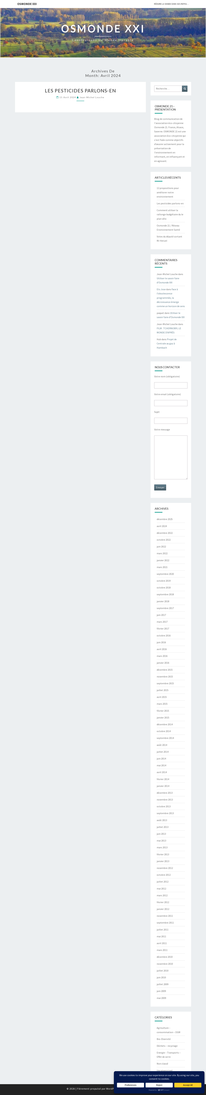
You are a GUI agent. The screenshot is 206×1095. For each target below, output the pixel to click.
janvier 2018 (163, 601)
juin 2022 (161, 546)
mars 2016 (162, 655)
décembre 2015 (165, 669)
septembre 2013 (165, 813)
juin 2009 (161, 991)
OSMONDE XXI (27, 4)
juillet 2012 (162, 881)
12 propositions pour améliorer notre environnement (168, 192)
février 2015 (163, 710)
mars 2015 (162, 703)
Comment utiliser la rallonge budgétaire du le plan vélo (170, 214)
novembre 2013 (165, 799)
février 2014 (163, 779)
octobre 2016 (164, 635)
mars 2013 (162, 847)
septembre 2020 (165, 573)
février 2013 (163, 854)
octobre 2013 (164, 806)
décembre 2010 (165, 956)
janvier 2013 (163, 861)
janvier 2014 (163, 785)
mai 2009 (161, 998)
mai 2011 (161, 936)
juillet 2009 (162, 984)
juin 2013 (161, 833)
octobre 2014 (164, 731)
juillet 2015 (162, 690)
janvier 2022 (163, 560)
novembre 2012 (165, 867)
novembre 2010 (165, 963)
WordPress (112, 1088)
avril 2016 (162, 649)
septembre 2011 (165, 922)
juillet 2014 (162, 751)
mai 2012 (161, 888)
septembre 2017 (165, 608)
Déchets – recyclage (167, 1045)
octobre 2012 (164, 874)
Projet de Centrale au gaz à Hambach (167, 343)
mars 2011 (162, 950)
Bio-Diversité (164, 1039)
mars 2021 (162, 567)
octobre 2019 (164, 580)
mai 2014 (161, 765)
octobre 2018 (164, 587)
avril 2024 (162, 526)
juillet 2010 (162, 970)
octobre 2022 (164, 539)
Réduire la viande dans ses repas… (171, 3)
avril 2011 (162, 943)
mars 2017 (162, 621)
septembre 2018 (165, 594)
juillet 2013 (162, 826)
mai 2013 (161, 840)
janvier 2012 (163, 909)
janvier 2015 (163, 717)
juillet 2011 (162, 929)
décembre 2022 (165, 532)
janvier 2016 (163, 662)
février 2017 (163, 628)
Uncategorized (164, 1070)
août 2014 (162, 744)
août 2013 (162, 820)
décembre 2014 (165, 724)
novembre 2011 (165, 915)
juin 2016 (161, 642)
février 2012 (163, 902)
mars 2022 (162, 553)
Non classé (162, 1063)
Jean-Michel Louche (92, 97)
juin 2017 (161, 614)
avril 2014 (162, 772)
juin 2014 (161, 758)
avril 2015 (162, 696)
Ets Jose (161, 289)
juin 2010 (161, 977)
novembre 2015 (165, 676)
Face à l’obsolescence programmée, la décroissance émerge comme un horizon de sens (171, 298)
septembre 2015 (165, 683)
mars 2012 (162, 895)
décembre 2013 (165, 792)
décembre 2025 (165, 519)
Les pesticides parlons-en (80, 90)
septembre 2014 (165, 737)
